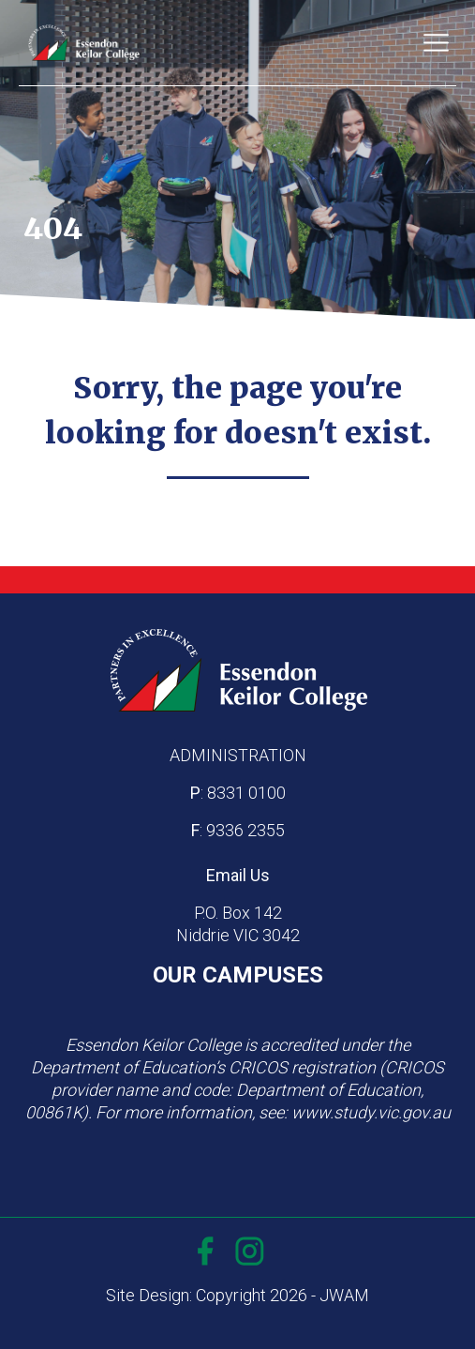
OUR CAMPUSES (238, 975)
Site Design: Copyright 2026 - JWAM (237, 1295)
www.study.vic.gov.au (371, 1112)
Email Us (238, 875)
